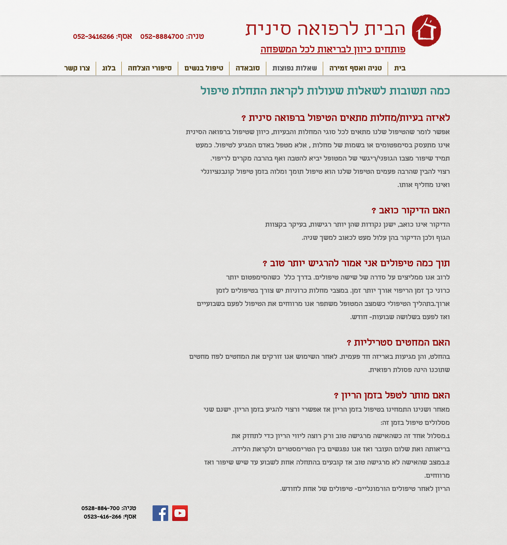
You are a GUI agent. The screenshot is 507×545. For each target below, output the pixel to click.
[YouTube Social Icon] (180, 513)
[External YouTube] (95, 171)
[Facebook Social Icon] (160, 513)
